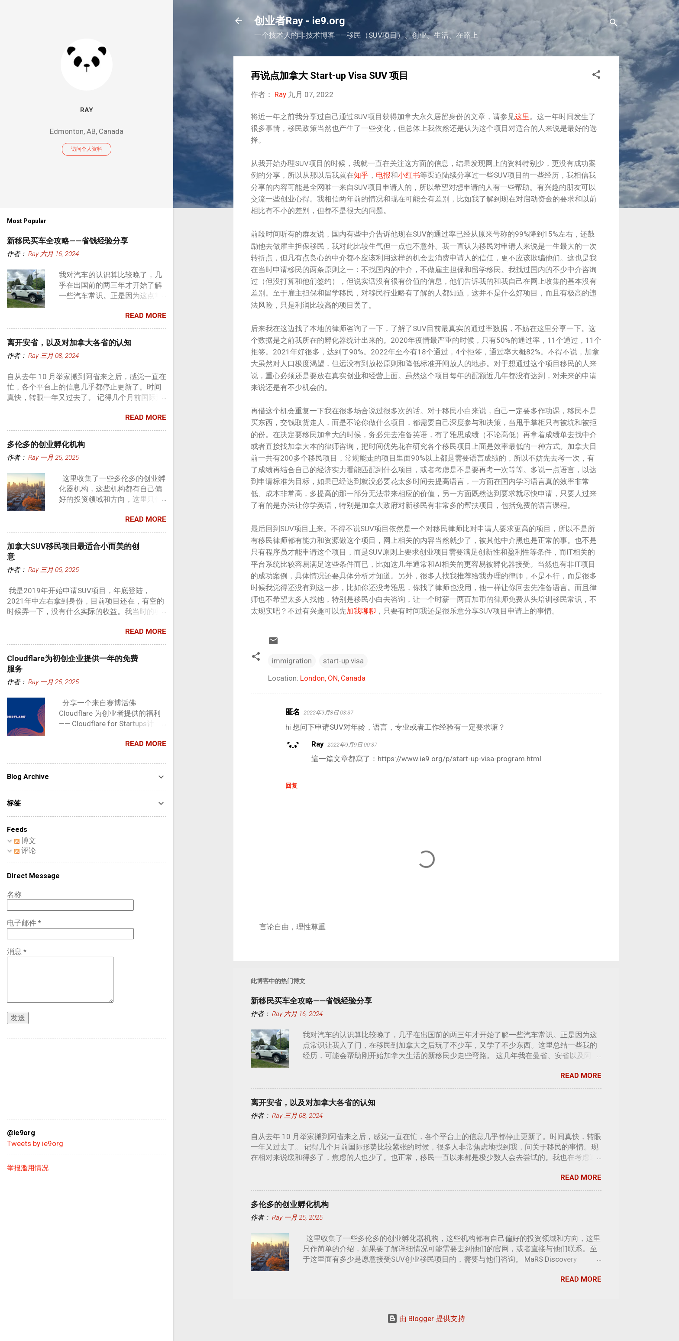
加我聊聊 (361, 611)
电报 (383, 175)
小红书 (409, 175)
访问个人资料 (86, 149)
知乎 (361, 175)
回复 (291, 785)
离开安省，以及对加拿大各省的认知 (313, 1102)
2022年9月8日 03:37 (328, 712)
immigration (292, 660)
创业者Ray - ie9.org (299, 21)
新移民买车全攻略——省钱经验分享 (311, 1000)
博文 (25, 840)
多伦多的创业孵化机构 (290, 1204)
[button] (596, 75)
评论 (25, 850)
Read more (580, 1075)
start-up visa (343, 660)
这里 (522, 116)
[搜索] (613, 23)
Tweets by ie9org (35, 1143)
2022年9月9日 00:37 (352, 744)
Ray (317, 744)
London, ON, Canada (332, 678)
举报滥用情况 (27, 1168)
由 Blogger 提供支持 (426, 1318)
